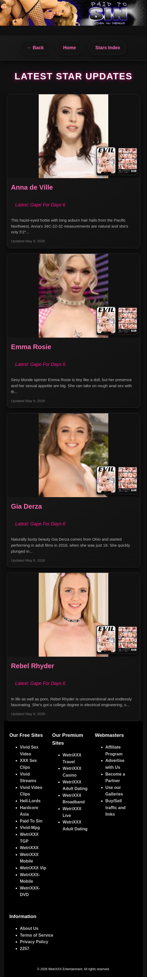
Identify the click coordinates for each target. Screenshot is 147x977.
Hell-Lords (30, 801)
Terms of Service (36, 935)
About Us (29, 928)
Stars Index (107, 47)
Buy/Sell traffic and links (115, 807)
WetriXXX (29, 848)
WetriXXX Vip (33, 868)
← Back (35, 47)
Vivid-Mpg (30, 827)
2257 (24, 948)
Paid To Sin (31, 821)
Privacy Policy (34, 942)
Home (69, 47)
